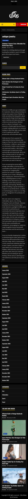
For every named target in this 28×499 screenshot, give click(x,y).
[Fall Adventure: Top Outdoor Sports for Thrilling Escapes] (14, 476)
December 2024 (6, 307)
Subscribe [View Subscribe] (21, 24)
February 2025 (5, 300)
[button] (2, 24)
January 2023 (5, 369)
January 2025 (5, 303)
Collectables (5, 40)
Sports (3, 398)
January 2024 (5, 333)
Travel (3, 402)
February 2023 (5, 366)
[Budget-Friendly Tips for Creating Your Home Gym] (14, 452)
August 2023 (5, 347)
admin (4, 47)
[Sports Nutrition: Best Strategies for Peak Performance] (14, 428)
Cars (3, 391)
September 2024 (6, 318)
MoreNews (23, 495)
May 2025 (4, 289)
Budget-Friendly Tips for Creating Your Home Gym (12, 462)
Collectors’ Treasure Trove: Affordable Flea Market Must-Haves (13, 44)
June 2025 (4, 285)
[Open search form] (14, 24)
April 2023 (4, 362)
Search (4, 63)
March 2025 (5, 296)
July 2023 (4, 351)
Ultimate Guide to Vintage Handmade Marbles (13, 78)
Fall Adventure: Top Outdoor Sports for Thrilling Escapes (13, 486)
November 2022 (6, 377)
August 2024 (5, 322)
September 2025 (6, 274)
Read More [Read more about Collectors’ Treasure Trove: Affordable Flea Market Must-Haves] (6, 57)
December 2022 (6, 373)
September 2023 (6, 344)
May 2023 (4, 358)
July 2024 (4, 325)
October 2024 (5, 314)
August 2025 (5, 278)
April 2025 (4, 292)
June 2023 (4, 355)
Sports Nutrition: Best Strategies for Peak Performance (13, 438)
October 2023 (5, 340)
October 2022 (5, 380)
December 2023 (6, 336)
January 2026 (5, 270)
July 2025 (4, 281)
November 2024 (6, 311)
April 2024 (4, 329)
